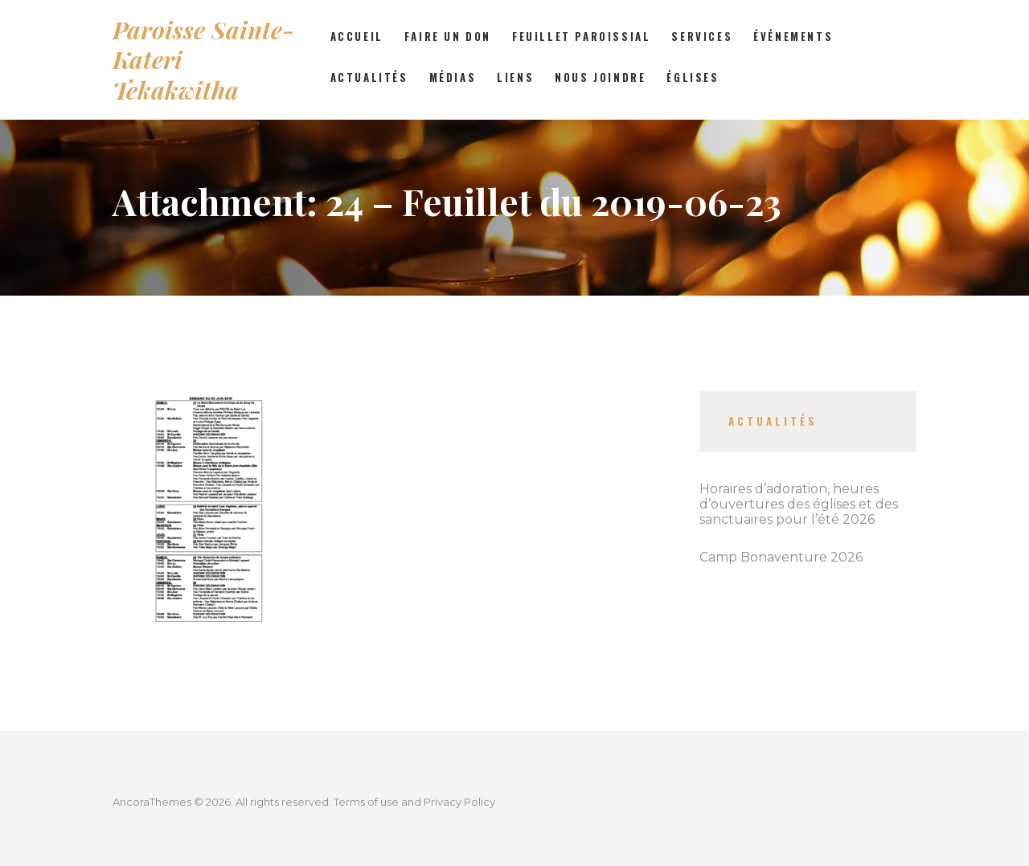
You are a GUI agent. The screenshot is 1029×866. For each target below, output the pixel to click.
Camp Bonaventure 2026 (781, 557)
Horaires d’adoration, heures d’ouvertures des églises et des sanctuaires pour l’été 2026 (798, 504)
